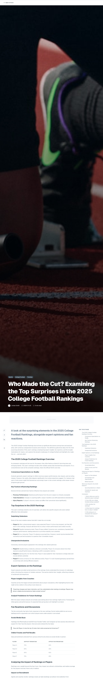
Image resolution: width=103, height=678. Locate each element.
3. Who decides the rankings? (90, 505)
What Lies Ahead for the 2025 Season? (90, 484)
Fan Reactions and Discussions (90, 463)
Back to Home (8, 2)
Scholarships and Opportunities (89, 478)
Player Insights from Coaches (90, 455)
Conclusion (85, 494)
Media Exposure (89, 481)
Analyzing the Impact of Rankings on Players (91, 472)
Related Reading (89, 516)
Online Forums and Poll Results (91, 468)
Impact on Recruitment (91, 475)
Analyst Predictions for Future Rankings (91, 459)
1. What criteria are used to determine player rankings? (92, 497)
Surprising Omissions (90, 448)
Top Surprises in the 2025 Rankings (89, 445)
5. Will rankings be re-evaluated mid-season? (91, 512)
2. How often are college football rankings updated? (92, 501)
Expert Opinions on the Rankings (90, 453)
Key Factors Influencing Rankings (91, 441)
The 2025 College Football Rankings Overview (89, 433)
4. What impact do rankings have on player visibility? (92, 509)
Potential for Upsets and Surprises (91, 491)
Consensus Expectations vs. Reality (92, 437)
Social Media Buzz (90, 465)
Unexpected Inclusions (91, 450)
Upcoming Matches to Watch (92, 488)
